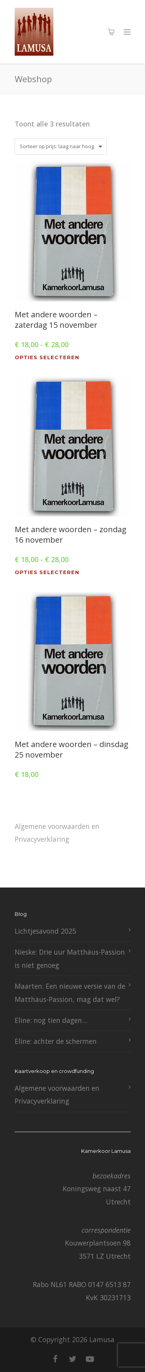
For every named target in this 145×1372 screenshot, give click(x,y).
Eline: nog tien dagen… (51, 1020)
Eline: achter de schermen (56, 1041)
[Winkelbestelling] (61, 146)
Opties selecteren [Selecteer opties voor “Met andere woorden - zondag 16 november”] (47, 572)
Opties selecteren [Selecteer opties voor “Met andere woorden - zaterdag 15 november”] (47, 357)
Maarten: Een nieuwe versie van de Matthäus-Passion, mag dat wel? (70, 992)
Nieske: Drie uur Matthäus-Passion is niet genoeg (70, 958)
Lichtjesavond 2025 (45, 931)
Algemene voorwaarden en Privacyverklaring (57, 833)
